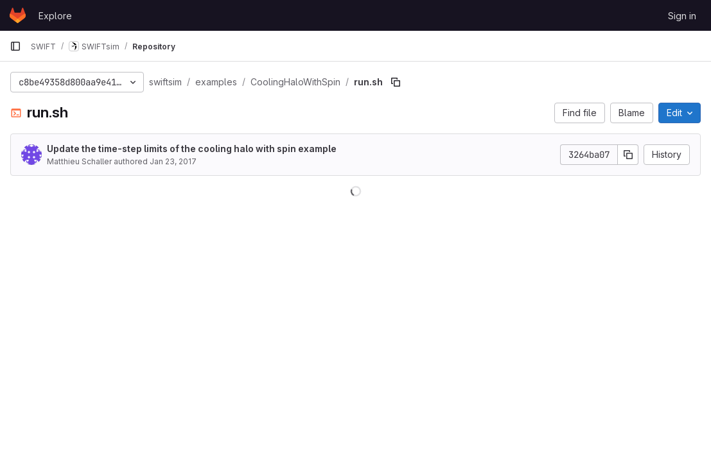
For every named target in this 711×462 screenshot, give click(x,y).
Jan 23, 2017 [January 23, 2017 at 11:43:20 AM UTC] (173, 161)
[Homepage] (17, 15)
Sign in (682, 15)
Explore (55, 15)
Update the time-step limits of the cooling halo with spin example (192, 148)
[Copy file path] (395, 82)
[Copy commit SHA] (628, 154)
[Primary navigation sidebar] (15, 46)
